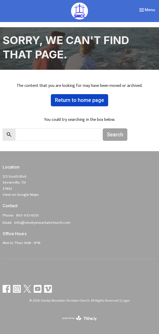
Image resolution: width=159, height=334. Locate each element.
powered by (79, 318)
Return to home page (79, 100)
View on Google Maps (21, 194)
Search (115, 134)
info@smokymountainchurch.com (42, 222)
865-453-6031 (27, 215)
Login (125, 300)
